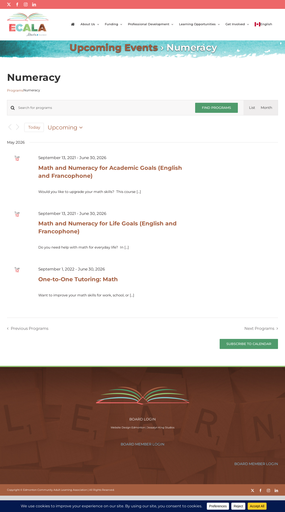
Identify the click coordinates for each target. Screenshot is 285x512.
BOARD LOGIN (142, 419)
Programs (15, 90)
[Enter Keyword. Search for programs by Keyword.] (104, 107)
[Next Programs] (18, 127)
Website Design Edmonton (128, 427)
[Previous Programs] (10, 127)
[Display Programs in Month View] (266, 107)
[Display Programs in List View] (252, 107)
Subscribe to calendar (248, 344)
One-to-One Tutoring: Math (78, 279)
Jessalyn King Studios (160, 427)
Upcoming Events (114, 47)
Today (34, 127)
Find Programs (216, 108)
